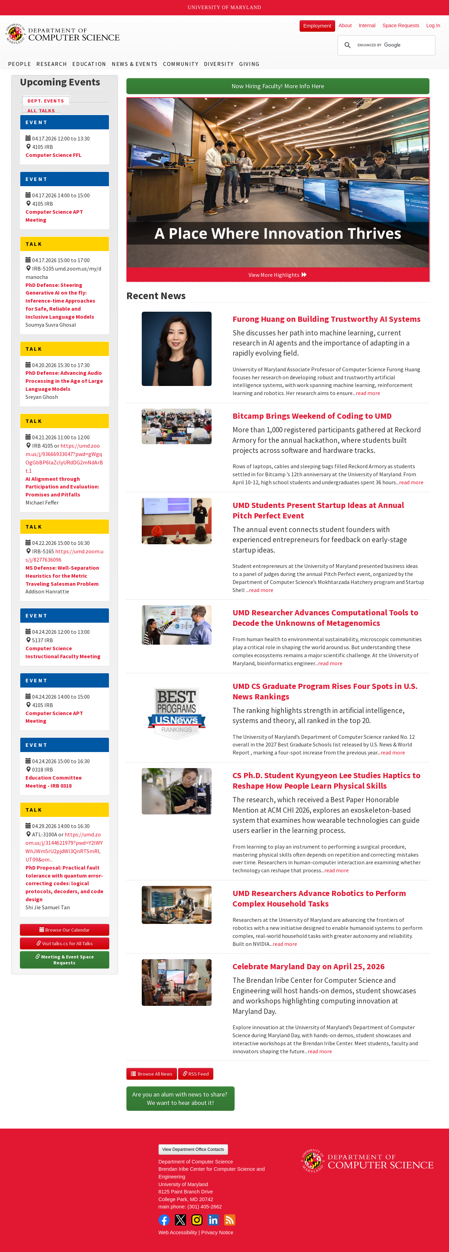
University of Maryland (225, 7)
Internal (367, 25)
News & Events (135, 63)
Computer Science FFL (53, 154)
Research (51, 63)
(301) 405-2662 (204, 1206)
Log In (433, 25)
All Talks (41, 110)
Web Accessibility (178, 1232)
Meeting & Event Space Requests (65, 960)
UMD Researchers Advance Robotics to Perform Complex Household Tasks (319, 898)
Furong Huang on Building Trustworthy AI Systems (327, 318)
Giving (249, 63)
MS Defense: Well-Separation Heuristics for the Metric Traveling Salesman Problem (62, 575)
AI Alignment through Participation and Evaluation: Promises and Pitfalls (62, 486)
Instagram (197, 1220)
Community (180, 63)
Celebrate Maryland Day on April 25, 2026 (309, 966)
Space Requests (400, 25)
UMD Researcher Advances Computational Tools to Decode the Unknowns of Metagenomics (325, 617)
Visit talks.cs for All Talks (64, 943)
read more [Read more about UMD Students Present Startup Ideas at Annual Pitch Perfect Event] (261, 589)
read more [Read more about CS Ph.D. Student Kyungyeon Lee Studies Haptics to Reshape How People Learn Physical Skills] (336, 870)
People (19, 63)
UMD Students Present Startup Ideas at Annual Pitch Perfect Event (318, 510)
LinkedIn (213, 1220)
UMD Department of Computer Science (62, 34)
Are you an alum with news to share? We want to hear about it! (180, 1098)
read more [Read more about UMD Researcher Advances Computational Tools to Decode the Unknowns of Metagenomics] (330, 663)
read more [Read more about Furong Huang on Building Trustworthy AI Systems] (368, 392)
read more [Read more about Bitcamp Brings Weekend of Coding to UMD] (411, 482)
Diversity (219, 63)
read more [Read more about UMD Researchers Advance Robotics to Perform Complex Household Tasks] (285, 943)
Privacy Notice (217, 1232)
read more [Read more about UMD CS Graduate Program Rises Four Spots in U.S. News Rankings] (393, 752)
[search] (385, 45)
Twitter (180, 1220)
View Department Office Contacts (193, 1149)
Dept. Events (49, 100)
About (345, 25)
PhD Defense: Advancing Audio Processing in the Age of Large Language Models (64, 380)
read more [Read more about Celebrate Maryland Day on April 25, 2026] (320, 1051)
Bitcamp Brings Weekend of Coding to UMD (312, 415)
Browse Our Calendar (64, 930)
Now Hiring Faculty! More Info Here (277, 86)
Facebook (164, 1220)
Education (89, 63)
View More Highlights (278, 274)
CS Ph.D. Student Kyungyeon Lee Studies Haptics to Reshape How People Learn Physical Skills (326, 780)
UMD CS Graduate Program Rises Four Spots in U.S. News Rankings (325, 691)
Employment (317, 26)
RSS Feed (196, 1074)
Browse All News (151, 1074)
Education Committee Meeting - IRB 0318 (53, 781)
